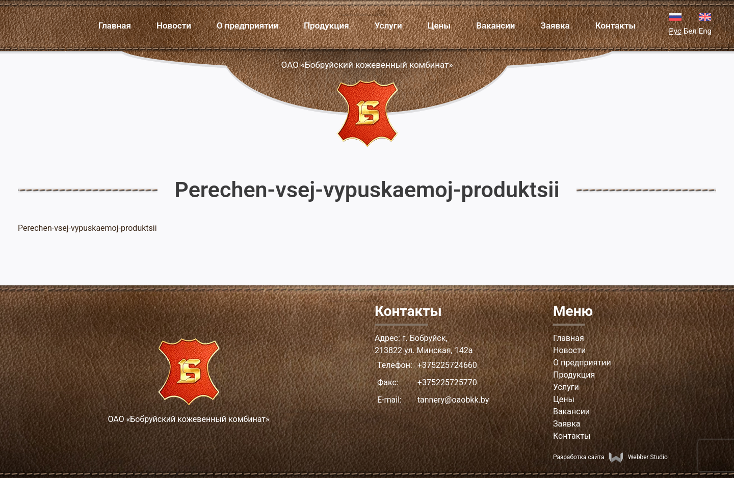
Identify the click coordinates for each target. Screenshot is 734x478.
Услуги (388, 25)
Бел (690, 31)
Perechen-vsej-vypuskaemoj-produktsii (87, 228)
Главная (114, 25)
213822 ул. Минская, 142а (424, 350)
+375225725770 (447, 382)
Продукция (326, 25)
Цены (439, 25)
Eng (705, 31)
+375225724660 (447, 365)
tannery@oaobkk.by (453, 400)
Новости (173, 25)
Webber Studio (638, 457)
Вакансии (495, 25)
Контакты (615, 25)
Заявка (555, 25)
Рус (675, 31)
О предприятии (247, 25)
